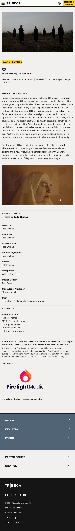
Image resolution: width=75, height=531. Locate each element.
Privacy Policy (10, 517)
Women (6, 93)
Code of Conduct (12, 522)
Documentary (19, 93)
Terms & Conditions (13, 512)
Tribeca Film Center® (14, 508)
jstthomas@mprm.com (13, 331)
